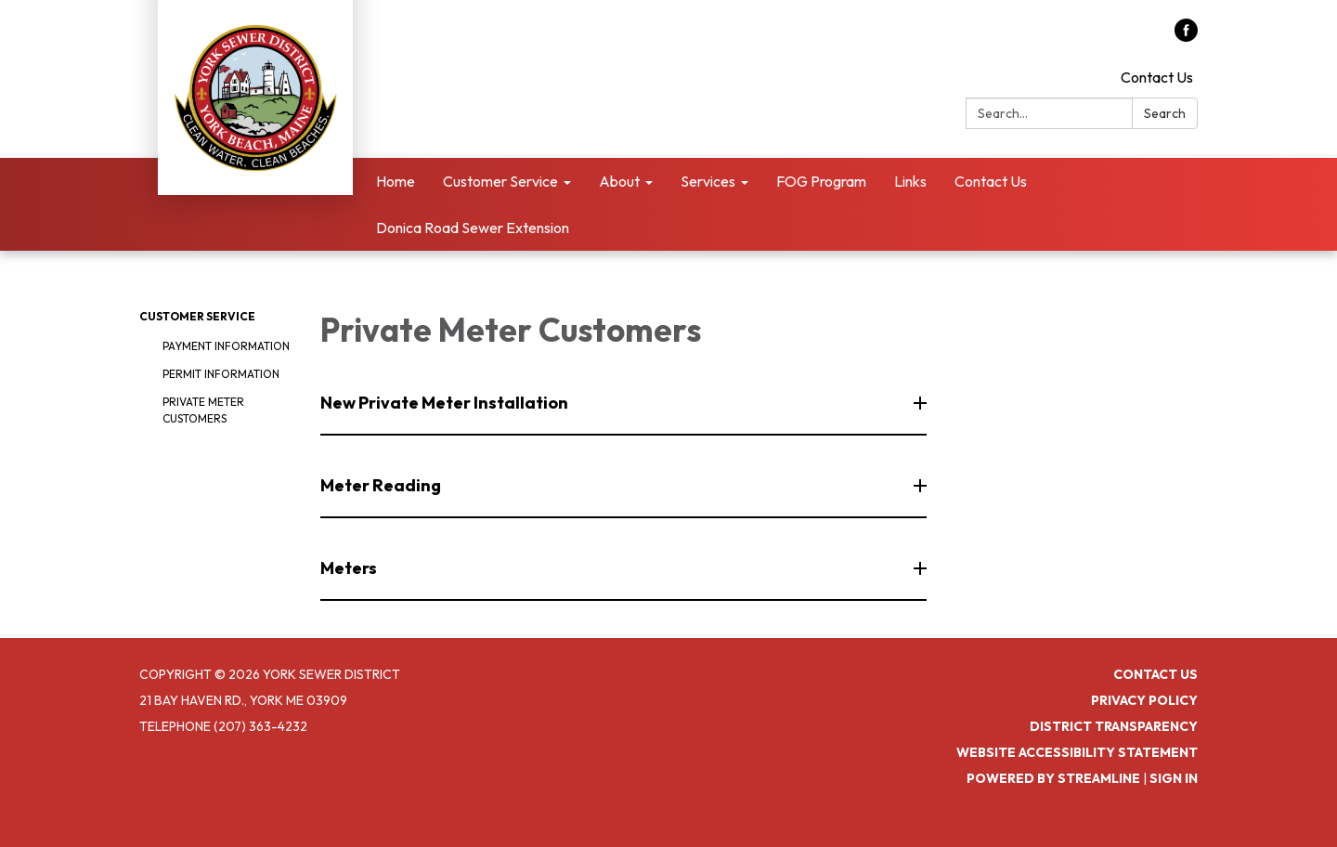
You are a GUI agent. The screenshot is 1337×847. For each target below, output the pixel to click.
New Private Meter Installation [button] (445, 402)
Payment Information (226, 346)
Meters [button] (350, 568)
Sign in (1173, 778)
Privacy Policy (1144, 700)
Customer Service (197, 316)
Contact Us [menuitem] (990, 181)
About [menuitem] (619, 181)
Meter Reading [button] (382, 485)
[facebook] (1186, 36)
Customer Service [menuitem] (500, 181)
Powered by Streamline (1053, 778)
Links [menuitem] (910, 181)
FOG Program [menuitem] (821, 181)
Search (1165, 113)
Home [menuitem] (395, 181)
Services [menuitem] (708, 181)
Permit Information (220, 374)
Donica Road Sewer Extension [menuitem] (472, 227)
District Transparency (1114, 726)
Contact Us (1157, 77)
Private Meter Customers (203, 410)
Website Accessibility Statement (1077, 752)
